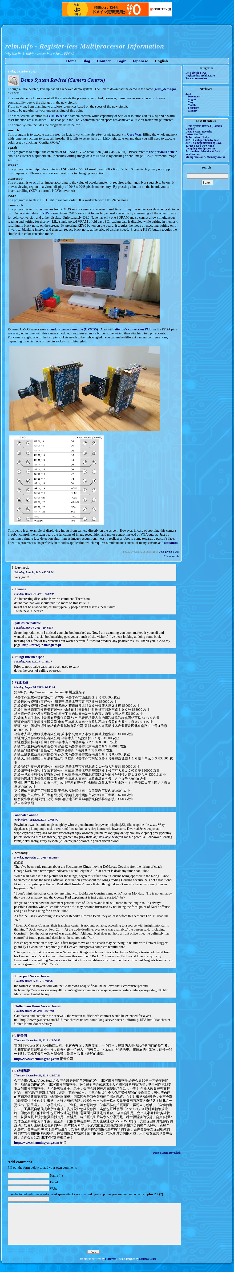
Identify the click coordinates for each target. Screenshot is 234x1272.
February (193, 107)
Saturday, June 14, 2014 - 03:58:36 (33, 572)
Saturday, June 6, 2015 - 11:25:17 (33, 661)
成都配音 (23, 1071)
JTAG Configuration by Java (202, 140)
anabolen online (26, 815)
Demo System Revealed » (167, 1152)
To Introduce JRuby (197, 137)
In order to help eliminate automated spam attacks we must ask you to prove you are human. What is (85, 1194)
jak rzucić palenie (28, 623)
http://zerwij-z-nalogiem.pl (41, 645)
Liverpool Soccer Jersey (32, 976)
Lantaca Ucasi (147, 1258)
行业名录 (21, 682)
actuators (171, 543)
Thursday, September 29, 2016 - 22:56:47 (37, 1040)
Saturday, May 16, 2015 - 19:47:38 (33, 627)
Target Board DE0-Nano (200, 145)
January (193, 110)
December (194, 96)
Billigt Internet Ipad (29, 657)
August (192, 99)
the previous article (163, 152)
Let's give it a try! (169, 551)
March (192, 105)
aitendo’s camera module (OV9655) (72, 329)
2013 (188, 93)
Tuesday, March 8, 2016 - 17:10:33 (33, 980)
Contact (104, 61)
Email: (54, 1182)
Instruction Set (194, 134)
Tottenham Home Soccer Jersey (38, 1006)
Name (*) (56, 1175)
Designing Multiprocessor (200, 148)
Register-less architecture (200, 75)
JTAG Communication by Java (204, 142)
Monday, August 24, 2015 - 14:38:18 (34, 687)
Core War (134, 134)
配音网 (22, 1036)
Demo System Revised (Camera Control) (63, 80)
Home (71, 61)
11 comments (171, 556)
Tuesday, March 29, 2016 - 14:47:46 (34, 1010)
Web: (53, 1188)
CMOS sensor (59, 116)
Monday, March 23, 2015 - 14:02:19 (34, 594)
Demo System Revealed (199, 131)
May (190, 102)
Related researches (196, 78)
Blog (86, 61)
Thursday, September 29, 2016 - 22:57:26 (37, 1075)
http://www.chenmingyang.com (36, 1059)
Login (121, 61)
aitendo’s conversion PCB (133, 329)
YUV (45, 213)
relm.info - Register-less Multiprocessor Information (84, 46)
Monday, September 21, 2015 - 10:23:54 (36, 857)
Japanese (140, 61)
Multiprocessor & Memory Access (205, 157)
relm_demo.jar (165, 89)
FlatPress (110, 1258)
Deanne (20, 589)
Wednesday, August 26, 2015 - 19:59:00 (36, 819)
